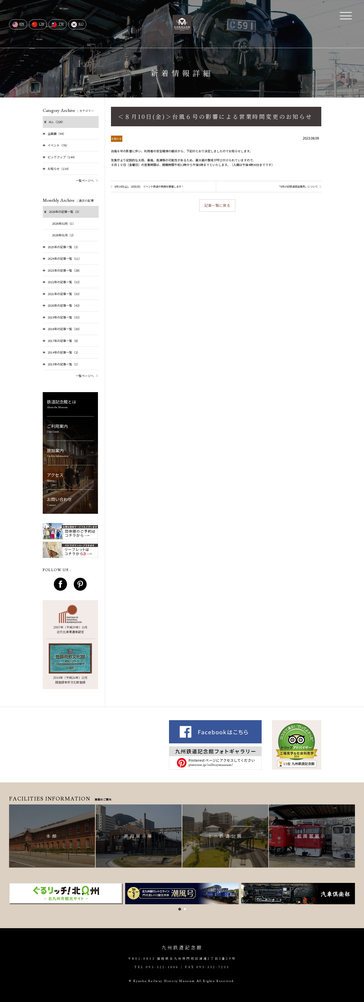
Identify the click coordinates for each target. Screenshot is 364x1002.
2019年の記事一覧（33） (62, 317)
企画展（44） (54, 133)
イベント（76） (56, 145)
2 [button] (185, 909)
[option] (66, 893)
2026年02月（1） (63, 223)
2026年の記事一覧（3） (62, 211)
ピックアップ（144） (60, 157)
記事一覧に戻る (217, 206)
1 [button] (179, 909)
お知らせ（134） (57, 168)
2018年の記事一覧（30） (62, 329)
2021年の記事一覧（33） (62, 294)
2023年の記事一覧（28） (62, 270)
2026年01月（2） (63, 235)
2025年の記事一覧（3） (61, 247)
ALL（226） (54, 122)
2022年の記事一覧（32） (62, 282)
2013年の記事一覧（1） (61, 364)
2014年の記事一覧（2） (61, 352)
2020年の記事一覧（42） (62, 305)
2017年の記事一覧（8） (61, 340)
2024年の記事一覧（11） (62, 258)
